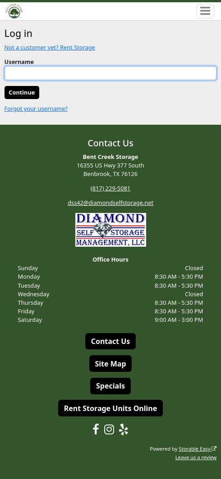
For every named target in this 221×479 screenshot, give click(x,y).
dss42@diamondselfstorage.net (110, 203)
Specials (110, 386)
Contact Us (110, 341)
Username (19, 62)
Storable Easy (197, 448)
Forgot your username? (36, 108)
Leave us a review (196, 457)
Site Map (110, 364)
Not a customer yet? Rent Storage (50, 47)
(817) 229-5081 (110, 188)
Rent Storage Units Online (110, 408)
